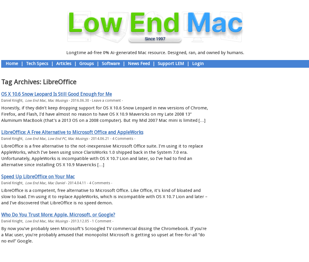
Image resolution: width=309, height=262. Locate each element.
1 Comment (101, 221)
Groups (86, 63)
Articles (63, 63)
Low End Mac (35, 100)
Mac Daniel (56, 183)
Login (198, 63)
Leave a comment (106, 100)
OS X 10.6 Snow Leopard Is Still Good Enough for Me (56, 94)
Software (111, 63)
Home (12, 63)
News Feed (139, 63)
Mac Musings (58, 100)
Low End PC (57, 139)
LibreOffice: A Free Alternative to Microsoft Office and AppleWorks (72, 132)
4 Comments (122, 139)
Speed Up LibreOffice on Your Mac (38, 176)
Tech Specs (37, 63)
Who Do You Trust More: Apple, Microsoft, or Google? (58, 215)
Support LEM (171, 63)
